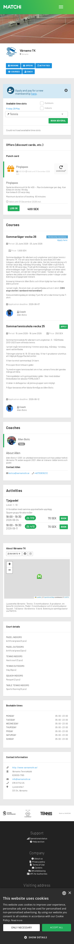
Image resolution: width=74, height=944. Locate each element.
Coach (28, 71)
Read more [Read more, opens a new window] (16, 920)
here (34, 93)
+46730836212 (41, 473)
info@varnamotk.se (21, 779)
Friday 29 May (13, 108)
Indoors (48, 107)
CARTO (66, 597)
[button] (39, 576)
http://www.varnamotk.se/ (24, 767)
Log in (13, 208)
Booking (13, 65)
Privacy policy (37, 861)
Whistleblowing (37, 870)
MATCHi (12, 7)
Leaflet (38, 597)
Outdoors (49, 103)
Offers (28, 65)
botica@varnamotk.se (19, 473)
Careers (37, 867)
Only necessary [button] (21, 927)
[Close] (66, 90)
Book (64, 518)
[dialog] (37, 916)
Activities (43, 65)
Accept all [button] (56, 927)
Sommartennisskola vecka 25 (25, 326)
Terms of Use (37, 864)
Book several (58, 120)
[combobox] (64, 893)
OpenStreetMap (49, 597)
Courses (14, 71)
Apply (64, 326)
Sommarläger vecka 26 (21, 236)
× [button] (69, 893)
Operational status (37, 838)
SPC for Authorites (37, 873)
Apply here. (62, 240)
